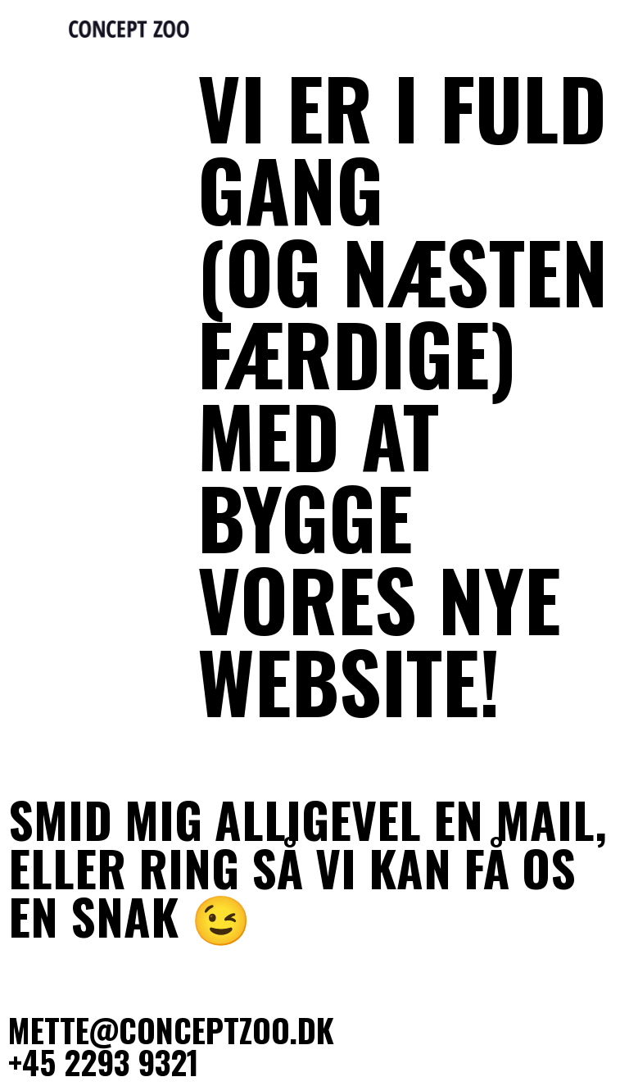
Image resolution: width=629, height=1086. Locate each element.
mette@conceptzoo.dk (171, 1029)
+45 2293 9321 (103, 1061)
